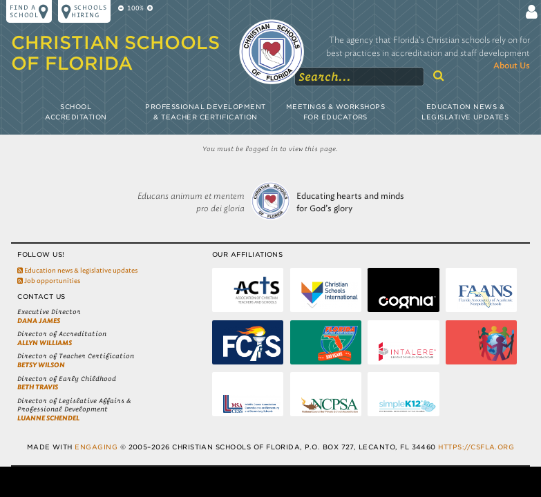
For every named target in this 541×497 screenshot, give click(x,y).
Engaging (96, 447)
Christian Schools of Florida (115, 53)
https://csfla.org (476, 447)
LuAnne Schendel (48, 418)
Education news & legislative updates (77, 270)
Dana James (38, 320)
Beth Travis (37, 387)
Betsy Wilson (41, 365)
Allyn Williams (44, 343)
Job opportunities (48, 280)
